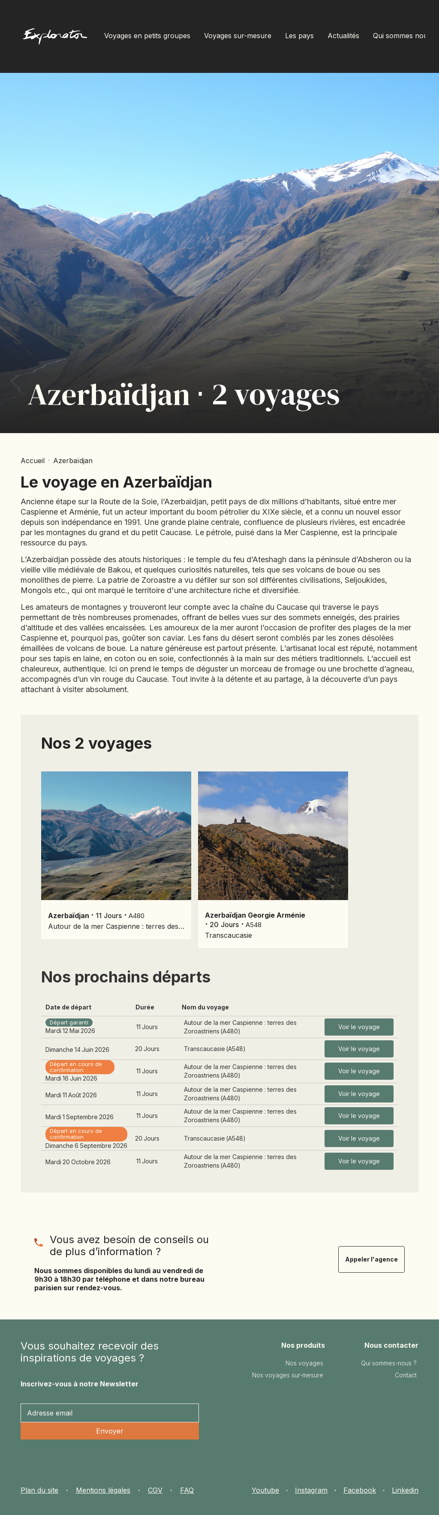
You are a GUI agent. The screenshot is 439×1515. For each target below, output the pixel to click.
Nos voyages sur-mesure (287, 1375)
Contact (406, 1375)
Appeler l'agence (371, 1259)
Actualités (343, 35)
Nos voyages (304, 1363)
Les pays (299, 35)
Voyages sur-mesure (237, 35)
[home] (55, 38)
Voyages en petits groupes (147, 35)
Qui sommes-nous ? (389, 1363)
